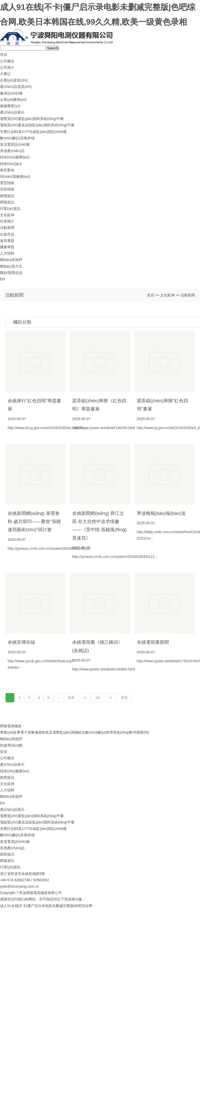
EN (2, 279)
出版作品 (7, 234)
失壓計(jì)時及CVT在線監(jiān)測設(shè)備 (33, 132)
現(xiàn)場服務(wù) (15, 176)
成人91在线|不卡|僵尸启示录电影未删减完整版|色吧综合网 (46, 906)
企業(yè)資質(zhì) (14, 80)
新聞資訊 (7, 196)
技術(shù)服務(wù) (14, 157)
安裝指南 (7, 189)
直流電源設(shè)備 (15, 144)
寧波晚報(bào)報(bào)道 (161, 513)
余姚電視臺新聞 (153, 642)
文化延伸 (7, 215)
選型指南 (7, 183)
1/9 (97, 697)
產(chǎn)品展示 (12, 112)
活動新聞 (7, 228)
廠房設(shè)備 (11, 93)
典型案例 (7, 170)
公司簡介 (7, 67)
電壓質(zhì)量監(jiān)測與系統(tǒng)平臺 (32, 119)
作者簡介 (7, 221)
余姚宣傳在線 (21, 642)
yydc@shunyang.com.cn (19, 886)
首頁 (3, 54)
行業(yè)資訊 (10, 209)
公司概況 (7, 61)
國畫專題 (7, 247)
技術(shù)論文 (11, 164)
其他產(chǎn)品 (12, 151)
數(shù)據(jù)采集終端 (17, 138)
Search (52, 48)
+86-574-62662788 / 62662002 (24, 880)
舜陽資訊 (7, 202)
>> (110, 697)
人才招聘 (7, 253)
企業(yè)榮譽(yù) (13, 100)
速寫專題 (7, 241)
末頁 (124, 697)
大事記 (5, 74)
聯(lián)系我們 (11, 260)
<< (85, 697)
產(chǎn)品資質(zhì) (16, 87)
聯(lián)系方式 (11, 266)
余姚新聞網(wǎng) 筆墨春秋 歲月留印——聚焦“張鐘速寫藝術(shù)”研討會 (34, 521)
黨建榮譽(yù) (10, 106)
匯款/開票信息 (11, 273)
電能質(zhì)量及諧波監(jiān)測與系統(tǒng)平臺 (37, 125)
